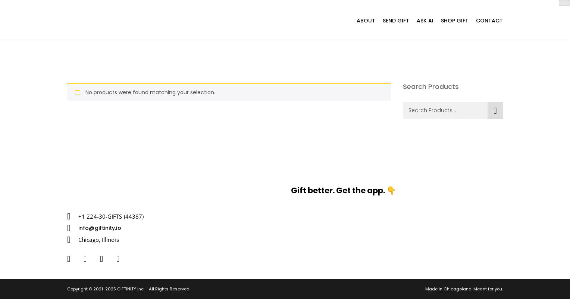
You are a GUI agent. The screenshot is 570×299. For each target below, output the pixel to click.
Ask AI (425, 20)
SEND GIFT (396, 20)
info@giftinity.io (99, 228)
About (366, 20)
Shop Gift (455, 20)
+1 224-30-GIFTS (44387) (111, 216)
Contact (489, 20)
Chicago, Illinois (98, 239)
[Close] (564, 3)
